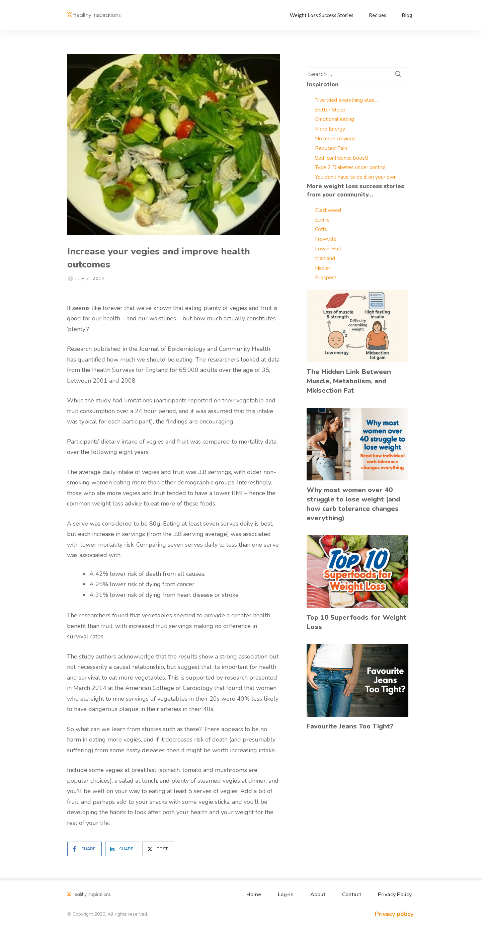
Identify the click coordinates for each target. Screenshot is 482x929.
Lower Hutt (328, 248)
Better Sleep (330, 109)
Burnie (322, 220)
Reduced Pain (331, 148)
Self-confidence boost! (341, 158)
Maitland (325, 258)
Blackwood (328, 210)
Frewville (325, 239)
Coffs (321, 229)
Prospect (325, 277)
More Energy (330, 129)
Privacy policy (394, 914)
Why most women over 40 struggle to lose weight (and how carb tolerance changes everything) (353, 504)
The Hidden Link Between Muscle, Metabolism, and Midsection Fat (349, 381)
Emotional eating (334, 119)
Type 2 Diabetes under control (350, 167)
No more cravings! (335, 138)
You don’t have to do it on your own (356, 177)
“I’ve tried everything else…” (347, 100)
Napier (322, 268)
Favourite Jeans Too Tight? (350, 726)
